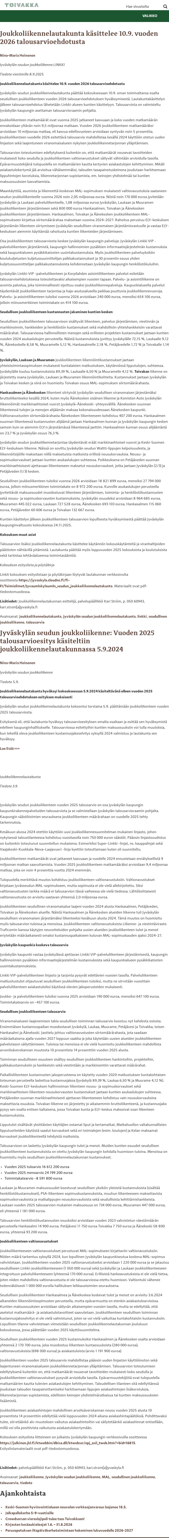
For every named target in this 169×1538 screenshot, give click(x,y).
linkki (142, 617)
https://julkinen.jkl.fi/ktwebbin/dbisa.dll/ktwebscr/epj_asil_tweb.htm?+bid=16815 (67, 1443)
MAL (106, 1477)
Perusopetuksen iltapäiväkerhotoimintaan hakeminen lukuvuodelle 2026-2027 (69, 1531)
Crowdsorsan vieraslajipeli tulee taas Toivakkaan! (45, 1519)
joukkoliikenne (31, 1477)
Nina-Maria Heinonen (17, 56)
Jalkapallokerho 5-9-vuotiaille (29, 1513)
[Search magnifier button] (165, 6)
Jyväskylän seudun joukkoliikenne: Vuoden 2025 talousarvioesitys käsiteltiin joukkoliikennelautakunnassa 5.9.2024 (77, 641)
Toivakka (22, 5)
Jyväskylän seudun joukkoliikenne (72, 1477)
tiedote (26, 1483)
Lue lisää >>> (10, 749)
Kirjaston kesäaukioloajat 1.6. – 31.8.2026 (38, 1525)
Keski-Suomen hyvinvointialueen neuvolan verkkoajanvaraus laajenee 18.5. (66, 1507)
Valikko (153, 16)
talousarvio (35, 622)
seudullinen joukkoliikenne (133, 1477)
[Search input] (143, 6)
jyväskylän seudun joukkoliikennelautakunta (99, 617)
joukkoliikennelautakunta (40, 617)
